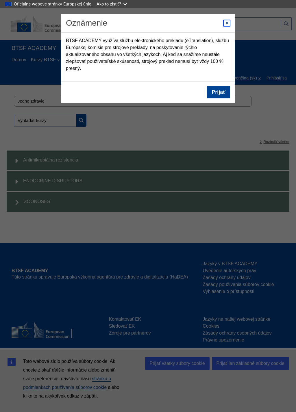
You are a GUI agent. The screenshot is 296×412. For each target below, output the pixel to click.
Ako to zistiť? (112, 3)
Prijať (218, 92)
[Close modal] (226, 23)
